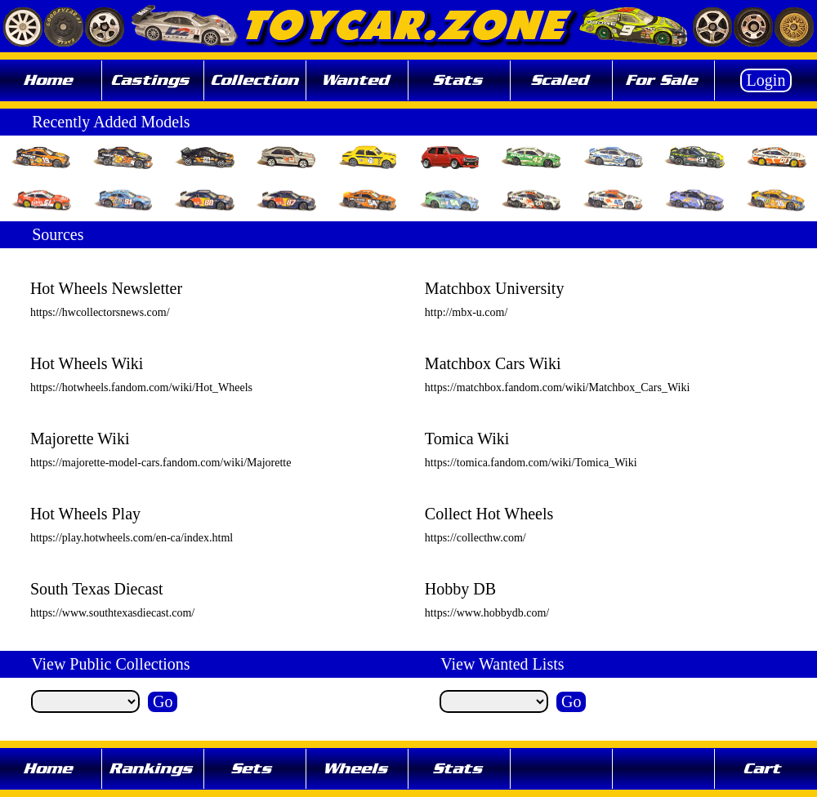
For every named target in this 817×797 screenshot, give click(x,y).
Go (162, 701)
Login (766, 80)
